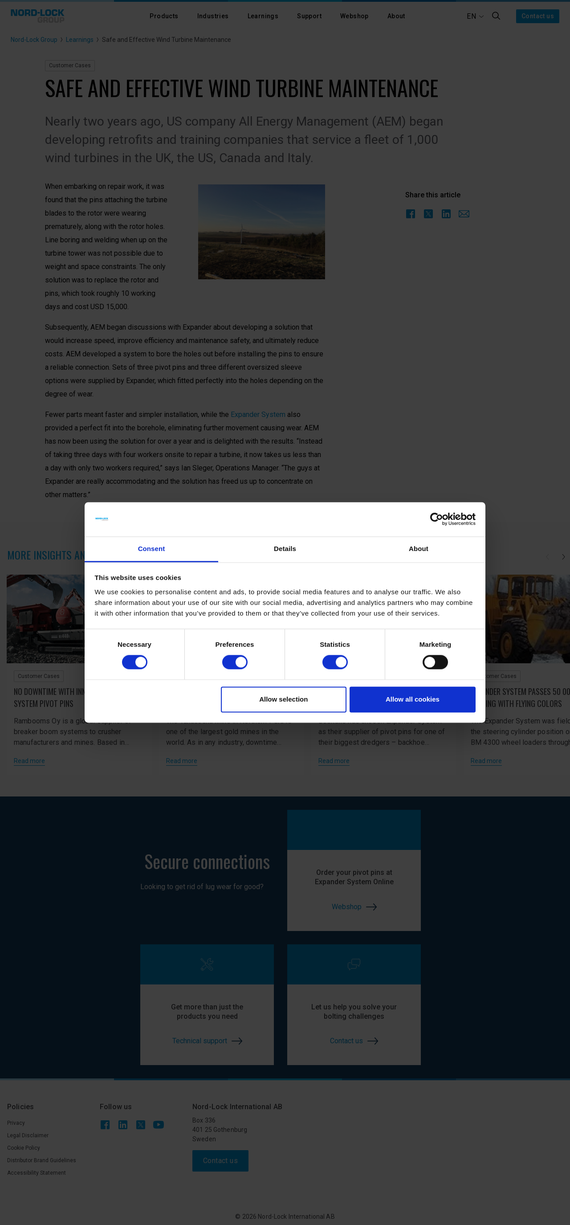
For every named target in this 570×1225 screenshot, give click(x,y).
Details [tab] (285, 548)
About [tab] (418, 548)
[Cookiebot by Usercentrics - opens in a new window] (437, 519)
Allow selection (283, 699)
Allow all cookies (413, 699)
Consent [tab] (151, 548)
